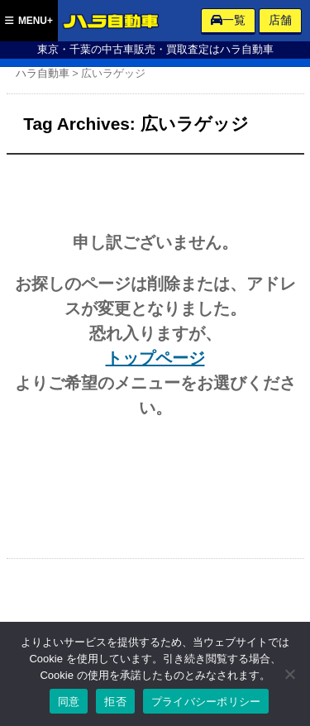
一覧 (228, 19)
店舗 (280, 19)
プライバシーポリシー (206, 701)
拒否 (115, 701)
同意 (69, 701)
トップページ (155, 358)
